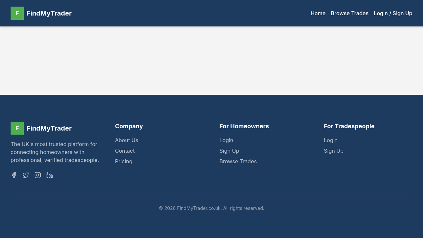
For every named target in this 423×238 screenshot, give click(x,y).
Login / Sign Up (393, 13)
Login (226, 141)
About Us (126, 141)
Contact (125, 151)
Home (318, 13)
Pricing (124, 162)
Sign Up (229, 151)
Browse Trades (349, 13)
